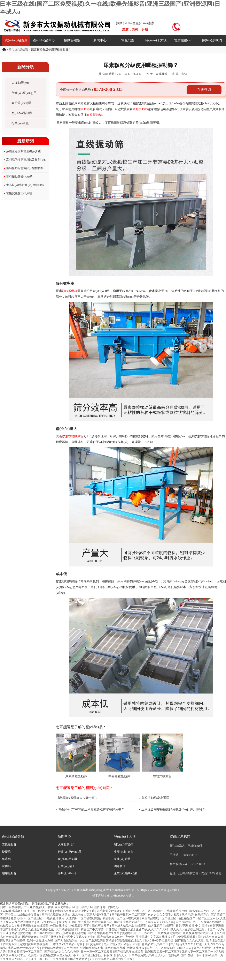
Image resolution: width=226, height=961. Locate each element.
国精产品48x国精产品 (196, 914)
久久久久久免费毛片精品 (164, 914)
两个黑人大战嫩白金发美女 (22, 914)
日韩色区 (112, 929)
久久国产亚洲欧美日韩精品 (97, 940)
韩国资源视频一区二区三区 (25, 951)
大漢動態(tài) (20, 82)
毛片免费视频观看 (184, 936)
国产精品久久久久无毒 (190, 940)
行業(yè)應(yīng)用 (23, 93)
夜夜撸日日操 (68, 922)
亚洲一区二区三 (41, 959)
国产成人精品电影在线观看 (129, 925)
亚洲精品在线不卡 (92, 947)
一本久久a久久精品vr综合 (66, 944)
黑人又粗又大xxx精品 (118, 944)
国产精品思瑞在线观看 (129, 951)
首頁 (4, 49)
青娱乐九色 (126, 929)
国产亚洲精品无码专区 (129, 922)
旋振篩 (6, 851)
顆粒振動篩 (140, 109)
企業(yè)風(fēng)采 (125, 873)
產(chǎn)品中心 (44, 40)
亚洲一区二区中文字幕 (38, 911)
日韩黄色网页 (93, 944)
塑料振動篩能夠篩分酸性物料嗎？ (27, 168)
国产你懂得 (18, 940)
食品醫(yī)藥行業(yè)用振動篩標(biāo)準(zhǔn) (35, 185)
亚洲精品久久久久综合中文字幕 (74, 911)
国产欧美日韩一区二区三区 (129, 914)
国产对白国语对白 (67, 940)
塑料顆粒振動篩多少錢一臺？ (78, 797)
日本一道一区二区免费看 (97, 951)
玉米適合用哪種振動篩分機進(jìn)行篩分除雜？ (173, 809)
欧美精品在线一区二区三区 (159, 918)
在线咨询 (204, 90)
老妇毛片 (174, 955)
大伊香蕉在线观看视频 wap (95, 922)
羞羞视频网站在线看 (196, 933)
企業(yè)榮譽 (122, 859)
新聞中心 (100, 40)
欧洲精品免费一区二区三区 (162, 951)
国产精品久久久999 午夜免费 (116, 936)
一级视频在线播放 (210, 922)
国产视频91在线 (186, 922)
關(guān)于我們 (123, 844)
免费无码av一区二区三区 (27, 918)
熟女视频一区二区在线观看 (37, 933)
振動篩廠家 (81, 890)
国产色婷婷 (71, 947)
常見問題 (127, 40)
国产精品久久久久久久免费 (62, 951)
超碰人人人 (184, 947)
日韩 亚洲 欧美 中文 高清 (192, 925)
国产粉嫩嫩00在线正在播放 (39, 936)
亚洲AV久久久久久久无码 (152, 929)
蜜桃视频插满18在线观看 (32, 925)
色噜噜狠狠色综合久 (129, 940)
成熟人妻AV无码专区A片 (24, 947)
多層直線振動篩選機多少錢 (23, 151)
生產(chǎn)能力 (123, 851)
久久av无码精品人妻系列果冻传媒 (111, 959)
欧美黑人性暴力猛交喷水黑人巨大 (50, 955)
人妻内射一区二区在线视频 (84, 918)
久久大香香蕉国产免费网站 (70, 959)
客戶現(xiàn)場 (21, 103)
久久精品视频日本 (68, 929)
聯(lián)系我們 (212, 40)
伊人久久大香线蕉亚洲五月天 (189, 929)
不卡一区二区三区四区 (88, 955)
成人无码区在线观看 (161, 925)
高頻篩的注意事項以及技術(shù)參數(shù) (32, 159)
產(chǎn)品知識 (18, 49)
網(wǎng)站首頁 (16, 40)
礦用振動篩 (9, 873)
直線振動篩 (9, 844)
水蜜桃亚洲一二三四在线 (137, 933)
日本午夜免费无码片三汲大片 (148, 955)
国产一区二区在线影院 (161, 947)
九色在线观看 (203, 947)
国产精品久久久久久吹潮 (186, 944)
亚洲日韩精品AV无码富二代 (151, 944)
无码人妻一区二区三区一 (198, 951)
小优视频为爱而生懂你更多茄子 (89, 925)
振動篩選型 (72, 40)
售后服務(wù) (183, 40)
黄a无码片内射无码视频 (71, 933)
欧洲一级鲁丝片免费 (40, 940)
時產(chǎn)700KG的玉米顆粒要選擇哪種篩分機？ (91, 809)
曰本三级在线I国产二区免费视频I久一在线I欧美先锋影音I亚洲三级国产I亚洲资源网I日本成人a (59, 907)
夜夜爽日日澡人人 (115, 955)
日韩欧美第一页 (213, 955)
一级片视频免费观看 (168, 933)
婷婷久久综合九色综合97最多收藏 (33, 929)
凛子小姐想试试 (47, 922)
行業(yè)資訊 (20, 123)
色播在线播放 (136, 947)
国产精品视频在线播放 (56, 914)
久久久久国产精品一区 (15, 959)
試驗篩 (6, 866)
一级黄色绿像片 (54, 918)
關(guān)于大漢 (156, 40)
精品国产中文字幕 (92, 929)
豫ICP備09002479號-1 (120, 895)
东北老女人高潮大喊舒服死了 (91, 914)
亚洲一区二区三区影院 (148, 911)
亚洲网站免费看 (51, 947)
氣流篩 (6, 859)
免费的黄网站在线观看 (34, 944)
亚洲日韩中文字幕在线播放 (153, 936)
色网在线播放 (59, 925)
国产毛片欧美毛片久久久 (104, 933)
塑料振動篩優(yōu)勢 (19, 176)
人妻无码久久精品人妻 (159, 922)
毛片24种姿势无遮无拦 (159, 940)
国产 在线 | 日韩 (191, 955)
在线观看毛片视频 (176, 911)
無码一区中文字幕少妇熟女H (77, 936)
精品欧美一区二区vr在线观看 (121, 918)
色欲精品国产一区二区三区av (197, 918)
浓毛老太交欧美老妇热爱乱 (114, 911)
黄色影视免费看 (115, 947)
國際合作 (119, 866)
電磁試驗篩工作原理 (19, 193)
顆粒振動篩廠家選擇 (155, 797)
